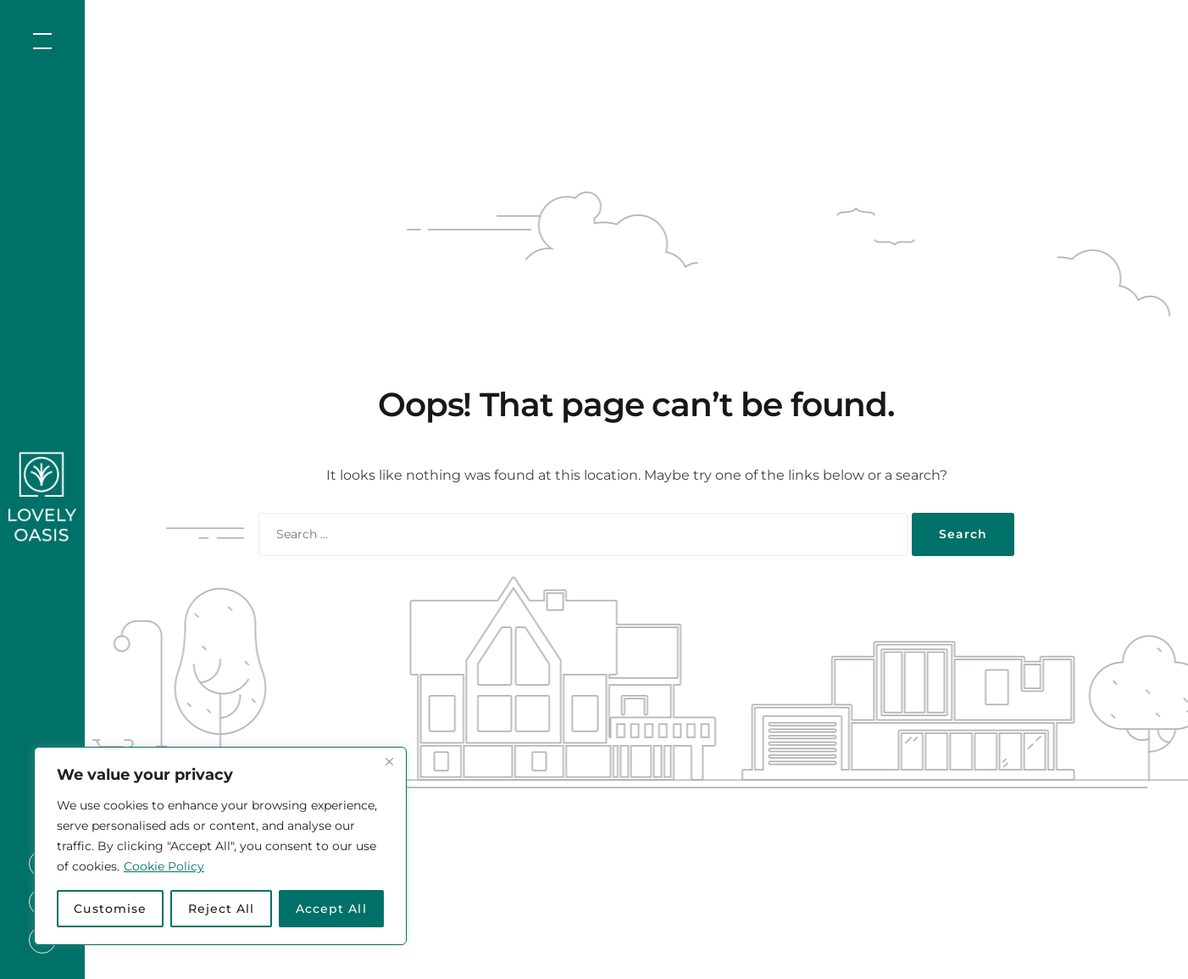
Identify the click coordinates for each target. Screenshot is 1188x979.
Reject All (221, 908)
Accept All (331, 908)
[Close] (389, 761)
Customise (110, 908)
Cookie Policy (164, 866)
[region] (220, 846)
